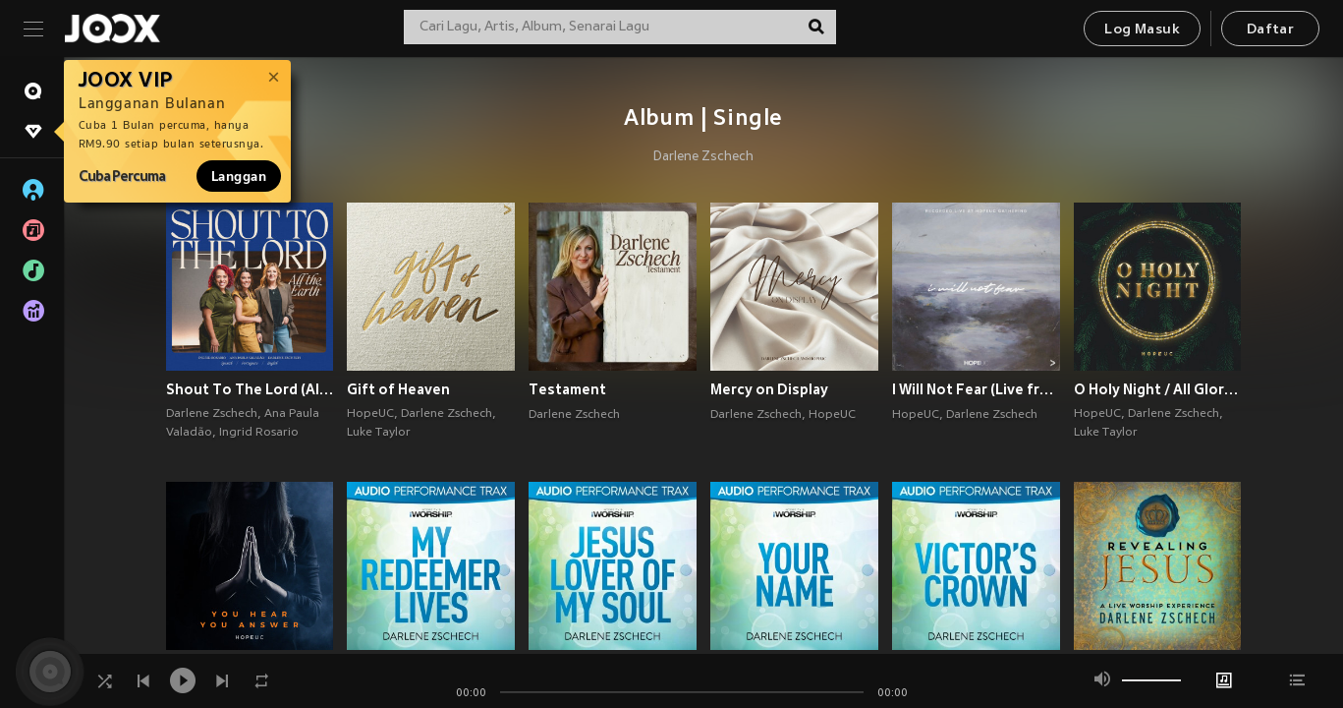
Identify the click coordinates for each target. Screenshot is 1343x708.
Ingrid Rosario (259, 433)
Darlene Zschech (703, 157)
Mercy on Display (769, 389)
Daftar (1270, 30)
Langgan (238, 176)
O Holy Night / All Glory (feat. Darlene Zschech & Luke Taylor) (1158, 389)
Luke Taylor (379, 433)
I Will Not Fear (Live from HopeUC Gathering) (976, 389)
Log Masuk (1142, 30)
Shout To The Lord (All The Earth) (250, 389)
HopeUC (370, 414)
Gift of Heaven (398, 389)
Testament (567, 389)
